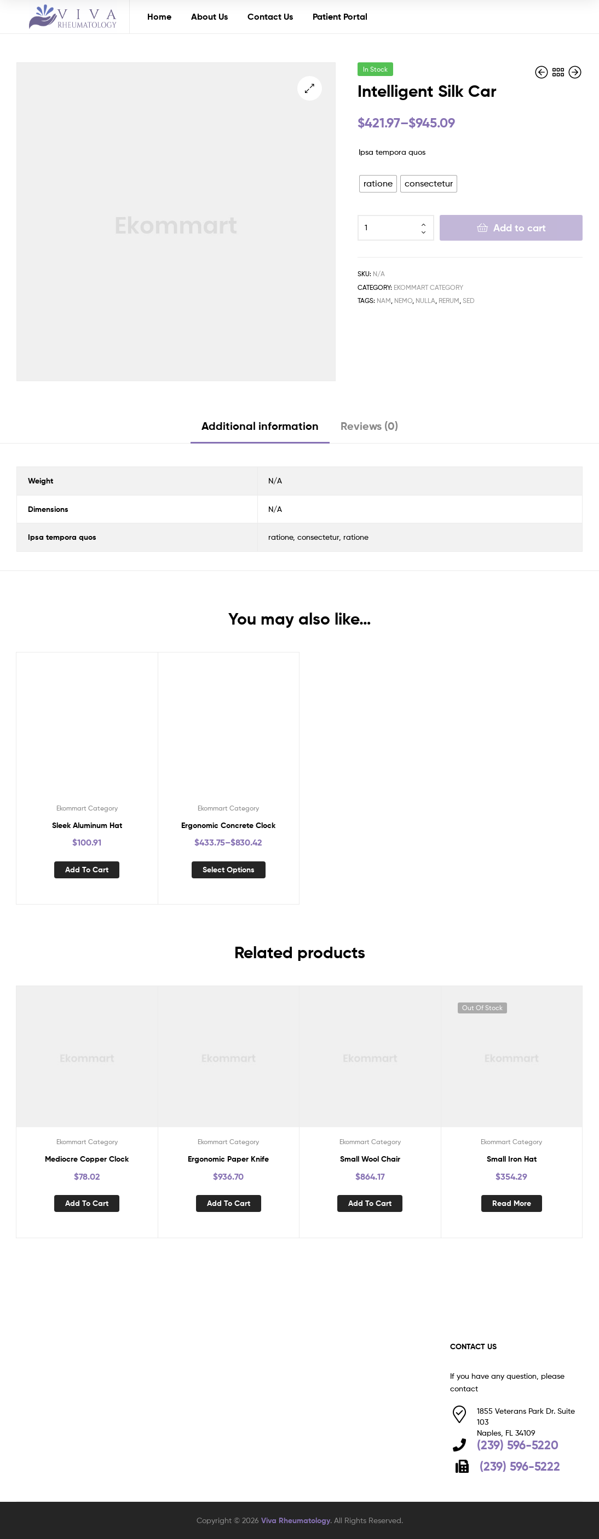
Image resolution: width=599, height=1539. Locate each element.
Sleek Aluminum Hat (87, 825)
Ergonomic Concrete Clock (228, 825)
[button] (309, 88)
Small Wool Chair (370, 1159)
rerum (449, 300)
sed (469, 300)
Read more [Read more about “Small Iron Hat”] (511, 1203)
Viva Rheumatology (295, 1520)
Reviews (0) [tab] (369, 426)
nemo (403, 300)
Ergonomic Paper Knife (228, 1159)
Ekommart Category (428, 287)
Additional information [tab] (260, 426)
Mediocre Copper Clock (87, 1159)
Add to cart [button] (86, 870)
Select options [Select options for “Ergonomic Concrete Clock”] (229, 870)
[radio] (378, 184)
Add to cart (519, 227)
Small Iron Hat (512, 1159)
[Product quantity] (396, 228)
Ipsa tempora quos (392, 151)
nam (384, 300)
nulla (425, 300)
